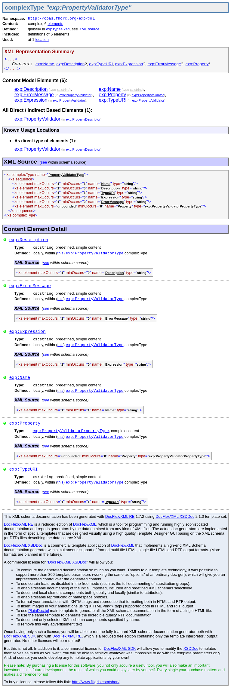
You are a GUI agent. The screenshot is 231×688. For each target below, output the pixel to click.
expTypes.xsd (57, 29)
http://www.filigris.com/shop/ (95, 682)
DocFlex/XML (84, 524)
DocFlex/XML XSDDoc (175, 516)
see (44, 162)
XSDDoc (190, 648)
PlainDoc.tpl (38, 610)
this (60, 253)
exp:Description (71, 64)
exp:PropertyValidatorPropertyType (71, 431)
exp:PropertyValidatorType (95, 253)
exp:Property (197, 64)
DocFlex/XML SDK (20, 636)
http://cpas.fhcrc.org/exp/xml (61, 18)
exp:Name (44, 64)
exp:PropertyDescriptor (83, 119)
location (42, 39)
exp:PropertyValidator (75, 95)
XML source (89, 29)
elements (55, 23)
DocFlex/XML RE (120, 516)
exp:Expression (129, 64)
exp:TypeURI (101, 64)
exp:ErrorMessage (164, 64)
